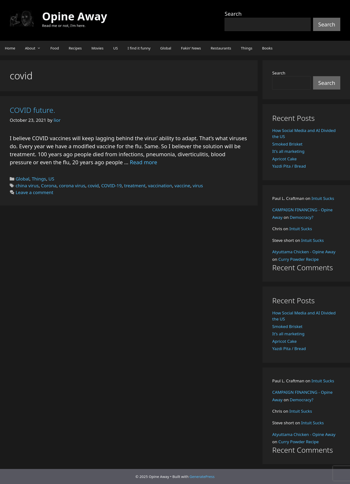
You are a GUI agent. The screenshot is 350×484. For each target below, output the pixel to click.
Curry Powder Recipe (298, 259)
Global (165, 48)
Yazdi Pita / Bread (289, 166)
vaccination (160, 185)
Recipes (75, 48)
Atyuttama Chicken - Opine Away (303, 251)
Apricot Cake (284, 159)
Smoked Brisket (287, 144)
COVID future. (32, 110)
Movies (97, 48)
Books (267, 48)
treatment (135, 185)
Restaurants (221, 48)
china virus (27, 185)
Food (54, 48)
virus (198, 185)
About (35, 48)
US (115, 48)
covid (93, 185)
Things (246, 48)
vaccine (182, 185)
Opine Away (74, 16)
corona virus (72, 185)
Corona (49, 185)
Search (233, 13)
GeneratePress (202, 476)
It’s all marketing (288, 151)
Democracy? (301, 217)
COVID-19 (111, 185)
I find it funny (139, 48)
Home (10, 48)
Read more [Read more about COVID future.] (143, 162)
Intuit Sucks (323, 198)
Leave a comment (34, 192)
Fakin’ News (191, 48)
